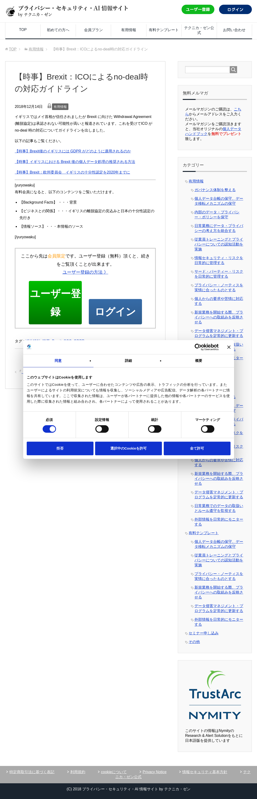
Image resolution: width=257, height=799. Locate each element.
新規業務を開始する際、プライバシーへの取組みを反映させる (218, 317)
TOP (23, 30)
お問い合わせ (234, 30)
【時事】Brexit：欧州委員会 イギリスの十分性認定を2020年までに (72, 172)
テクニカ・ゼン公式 (199, 30)
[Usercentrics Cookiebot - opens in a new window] (198, 347)
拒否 (59, 448)
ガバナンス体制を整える (215, 190)
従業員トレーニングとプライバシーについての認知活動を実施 (218, 244)
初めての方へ (58, 30)
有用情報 (128, 30)
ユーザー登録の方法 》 (85, 272)
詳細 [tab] (128, 361)
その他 (194, 642)
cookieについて (114, 772)
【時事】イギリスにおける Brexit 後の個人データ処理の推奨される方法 (75, 162)
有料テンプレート (164, 30)
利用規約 (77, 772)
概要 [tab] (198, 361)
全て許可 (197, 448)
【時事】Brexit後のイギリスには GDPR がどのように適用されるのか (73, 151)
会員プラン (93, 30)
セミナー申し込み (204, 633)
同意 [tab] (58, 361)
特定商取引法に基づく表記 (31, 772)
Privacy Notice (155, 772)
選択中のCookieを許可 (128, 448)
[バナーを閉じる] (229, 347)
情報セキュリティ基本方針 (204, 772)
